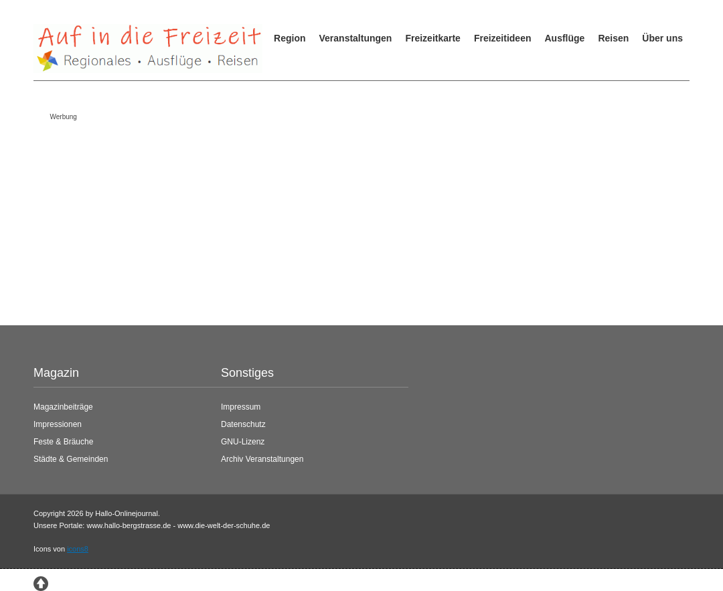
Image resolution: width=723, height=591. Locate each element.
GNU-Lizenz (242, 441)
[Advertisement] (351, 219)
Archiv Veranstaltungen (262, 459)
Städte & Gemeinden (70, 459)
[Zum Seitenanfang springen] (40, 582)
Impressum (240, 407)
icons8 (77, 549)
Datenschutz (243, 424)
